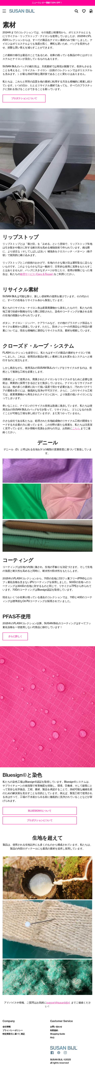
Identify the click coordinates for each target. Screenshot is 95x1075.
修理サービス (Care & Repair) (36, 274)
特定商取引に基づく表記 (14, 1034)
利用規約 (54, 1030)
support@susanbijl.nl (58, 1002)
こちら (76, 428)
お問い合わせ (56, 1026)
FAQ (52, 1037)
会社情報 (7, 1026)
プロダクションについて (24, 98)
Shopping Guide (57, 1034)
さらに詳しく (15, 636)
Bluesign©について (39, 810)
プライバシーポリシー (13, 1030)
